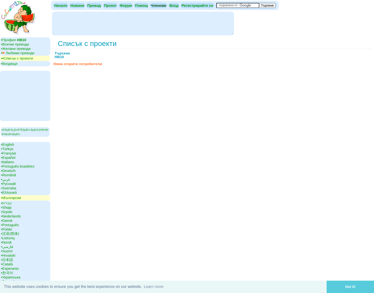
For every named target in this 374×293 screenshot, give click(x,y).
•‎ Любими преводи (17, 53)
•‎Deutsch (8, 171)
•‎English (7, 144)
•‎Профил (13, 40)
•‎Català (7, 264)
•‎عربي (5, 179)
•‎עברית (6, 203)
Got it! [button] (350, 287)
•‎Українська (10, 277)
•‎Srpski (6, 212)
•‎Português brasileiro (18, 166)
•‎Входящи (9, 64)
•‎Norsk (6, 242)
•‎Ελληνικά (9, 192)
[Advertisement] (143, 23)
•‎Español (8, 157)
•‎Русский (8, 184)
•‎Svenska (8, 188)
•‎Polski (6, 229)
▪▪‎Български (11, 198)
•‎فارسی (7, 247)
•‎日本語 (7, 260)
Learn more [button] (154, 287)
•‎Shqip (6, 207)
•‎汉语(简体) (10, 233)
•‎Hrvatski (8, 255)
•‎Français (8, 153)
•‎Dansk (7, 220)
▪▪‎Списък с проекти (17, 58)
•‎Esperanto (10, 268)
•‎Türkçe (7, 149)
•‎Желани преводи (15, 48)
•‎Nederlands (11, 216)
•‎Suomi (7, 251)
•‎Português (10, 225)
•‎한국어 (7, 273)
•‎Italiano (7, 162)
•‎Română (8, 175)
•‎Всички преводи (15, 44)
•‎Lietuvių (8, 238)
